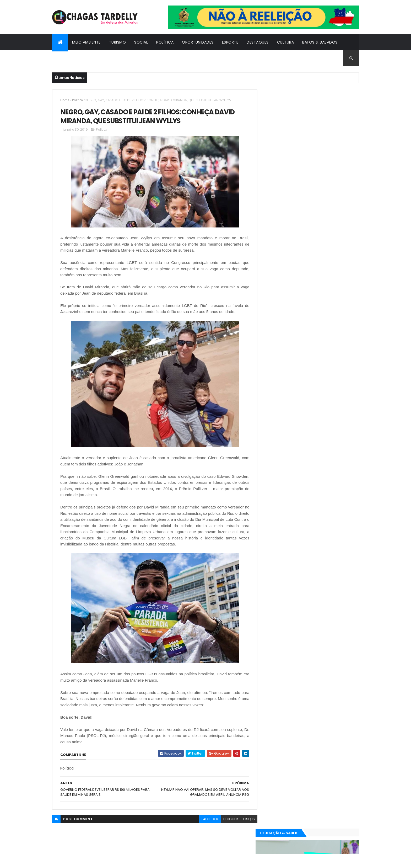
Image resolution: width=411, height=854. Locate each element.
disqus (245, 819)
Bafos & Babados (320, 42)
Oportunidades (198, 42)
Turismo (117, 42)
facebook (206, 819)
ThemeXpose (81, 847)
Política (165, 42)
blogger (226, 819)
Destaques (258, 42)
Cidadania (66, 58)
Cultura (285, 42)
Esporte (230, 42)
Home (64, 100)
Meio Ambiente (86, 42)
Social (141, 42)
